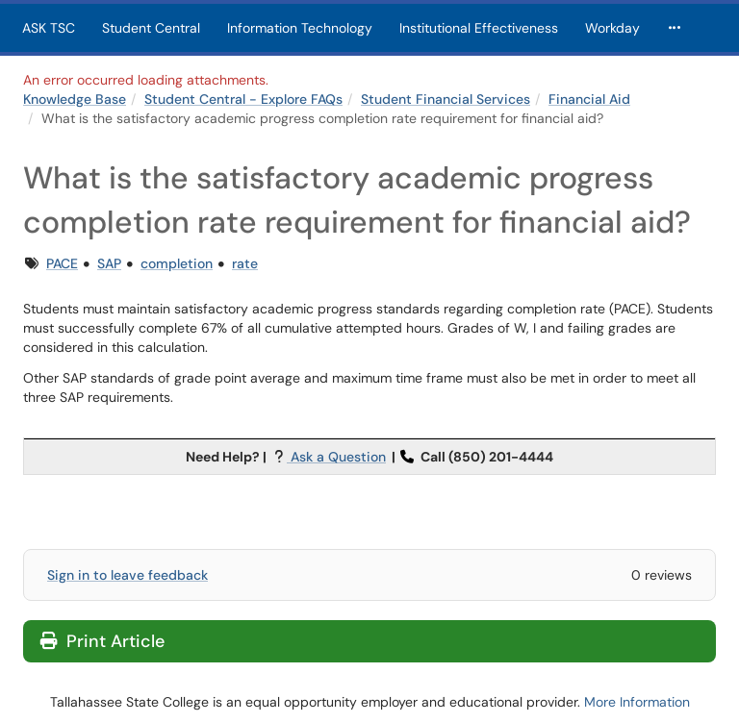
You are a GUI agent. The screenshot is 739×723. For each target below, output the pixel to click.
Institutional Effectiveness (478, 28)
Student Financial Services (445, 99)
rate (245, 263)
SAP (109, 263)
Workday (612, 28)
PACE (62, 263)
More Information (637, 702)
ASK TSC (48, 28)
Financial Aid (589, 99)
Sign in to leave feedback (127, 575)
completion (176, 263)
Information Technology (299, 28)
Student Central (151, 28)
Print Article (102, 641)
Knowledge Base (74, 99)
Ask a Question (336, 456)
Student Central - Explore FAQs (243, 99)
